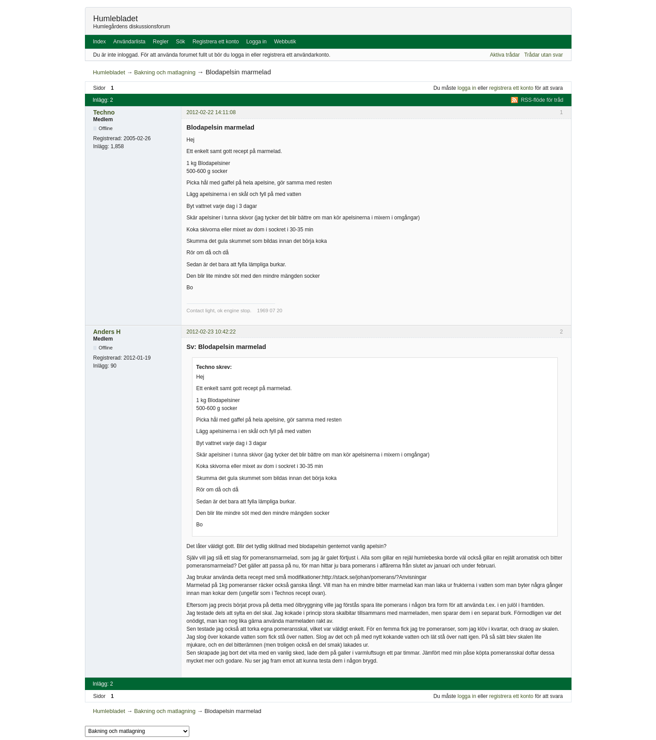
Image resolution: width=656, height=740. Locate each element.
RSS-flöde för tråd (542, 100)
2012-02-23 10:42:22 (211, 332)
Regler (161, 41)
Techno (104, 112)
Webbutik (285, 41)
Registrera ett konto (215, 41)
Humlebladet (115, 18)
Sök (180, 41)
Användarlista (129, 41)
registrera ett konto (511, 88)
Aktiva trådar (505, 55)
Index (99, 41)
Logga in (256, 41)
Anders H (107, 331)
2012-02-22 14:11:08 (211, 112)
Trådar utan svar (543, 55)
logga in (466, 88)
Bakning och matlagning (165, 72)
